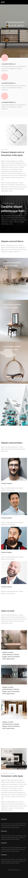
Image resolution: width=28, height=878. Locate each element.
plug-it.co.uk (17, 869)
